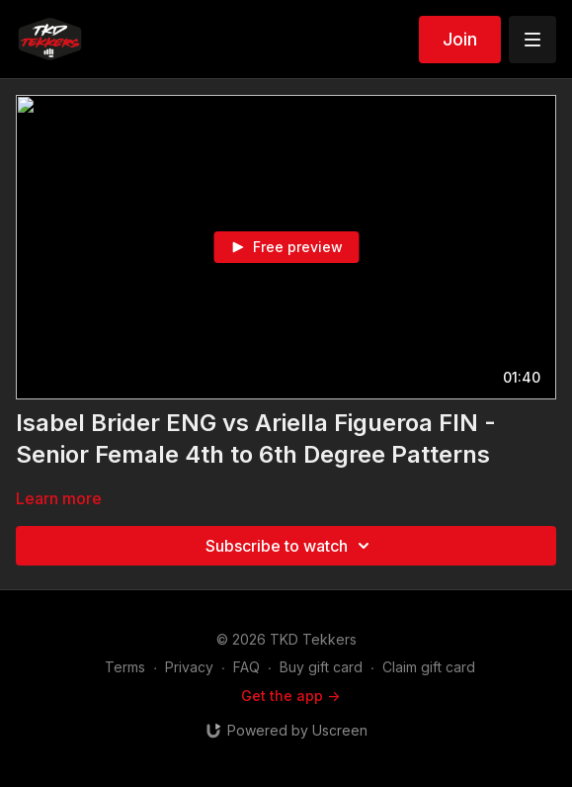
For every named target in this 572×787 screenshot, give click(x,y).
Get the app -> (290, 695)
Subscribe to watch (290, 546)
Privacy (189, 666)
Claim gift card (428, 666)
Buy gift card (321, 666)
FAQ (246, 666)
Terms (125, 666)
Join (460, 39)
